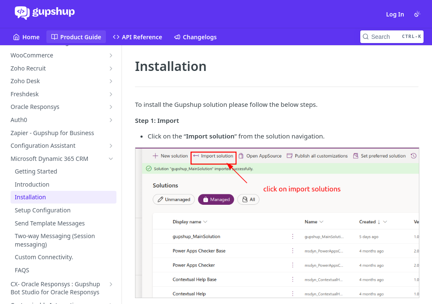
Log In (395, 14)
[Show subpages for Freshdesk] (111, 94)
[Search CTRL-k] (392, 36)
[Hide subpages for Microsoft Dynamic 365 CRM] (111, 158)
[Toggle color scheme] (417, 14)
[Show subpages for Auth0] (111, 120)
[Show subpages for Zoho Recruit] (111, 68)
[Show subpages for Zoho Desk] (111, 81)
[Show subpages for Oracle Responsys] (111, 106)
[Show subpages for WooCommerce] (111, 55)
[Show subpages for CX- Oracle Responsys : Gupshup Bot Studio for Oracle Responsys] (111, 284)
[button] (276, 222)
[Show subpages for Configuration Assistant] (111, 145)
